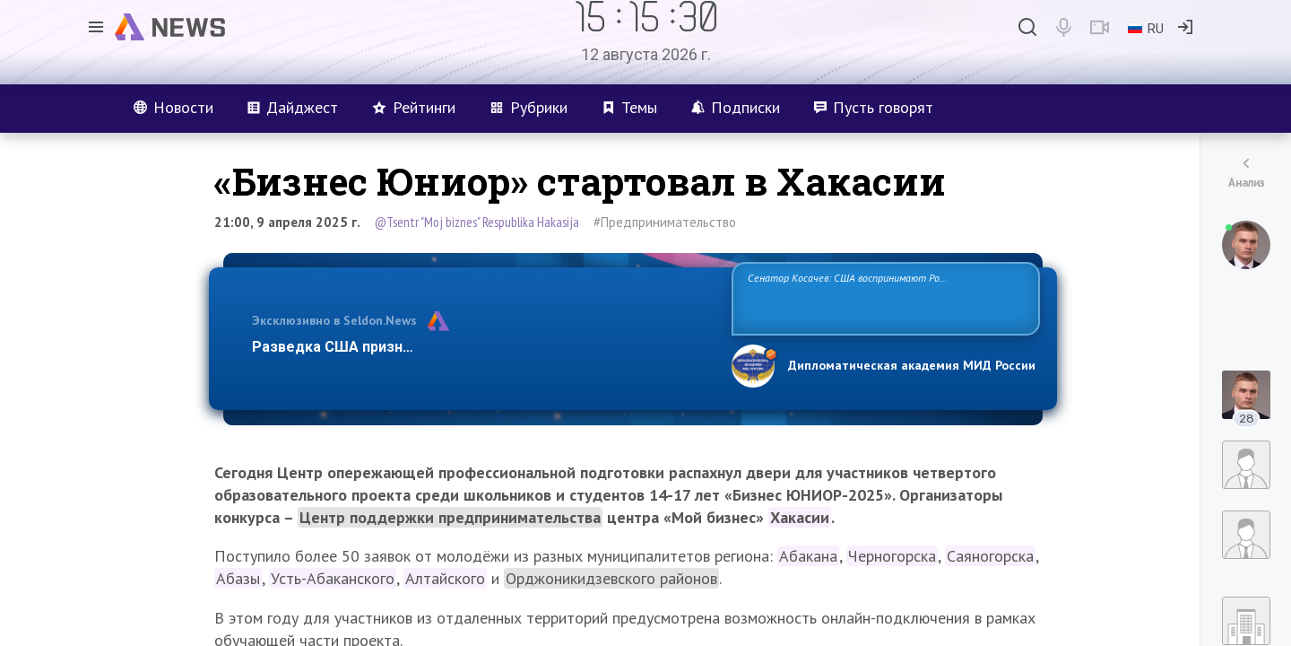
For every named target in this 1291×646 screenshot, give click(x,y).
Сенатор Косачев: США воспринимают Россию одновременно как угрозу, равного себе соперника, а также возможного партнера (883, 297)
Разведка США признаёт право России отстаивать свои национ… (482, 346)
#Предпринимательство (665, 222)
